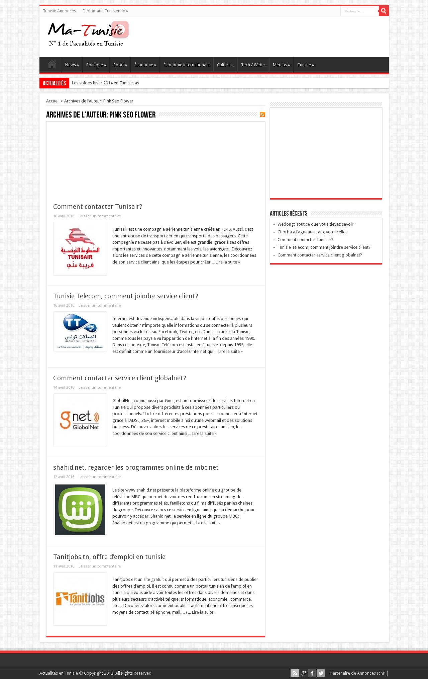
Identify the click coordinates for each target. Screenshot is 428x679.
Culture (225, 64)
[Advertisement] (155, 158)
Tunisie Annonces (59, 10)
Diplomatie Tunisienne (105, 10)
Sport (120, 64)
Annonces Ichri (371, 673)
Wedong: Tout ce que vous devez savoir (315, 224)
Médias (281, 64)
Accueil (53, 100)
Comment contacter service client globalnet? (119, 378)
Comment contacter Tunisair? (97, 207)
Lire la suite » (228, 262)
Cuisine (305, 64)
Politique (96, 64)
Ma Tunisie (52, 65)
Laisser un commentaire (100, 216)
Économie (145, 64)
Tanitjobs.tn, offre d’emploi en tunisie (109, 557)
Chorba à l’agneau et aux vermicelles (312, 231)
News (72, 64)
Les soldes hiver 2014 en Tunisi (101, 82)
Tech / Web (253, 64)
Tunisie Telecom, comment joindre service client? (125, 296)
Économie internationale (187, 64)
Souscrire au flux (262, 114)
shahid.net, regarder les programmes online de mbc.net (136, 467)
